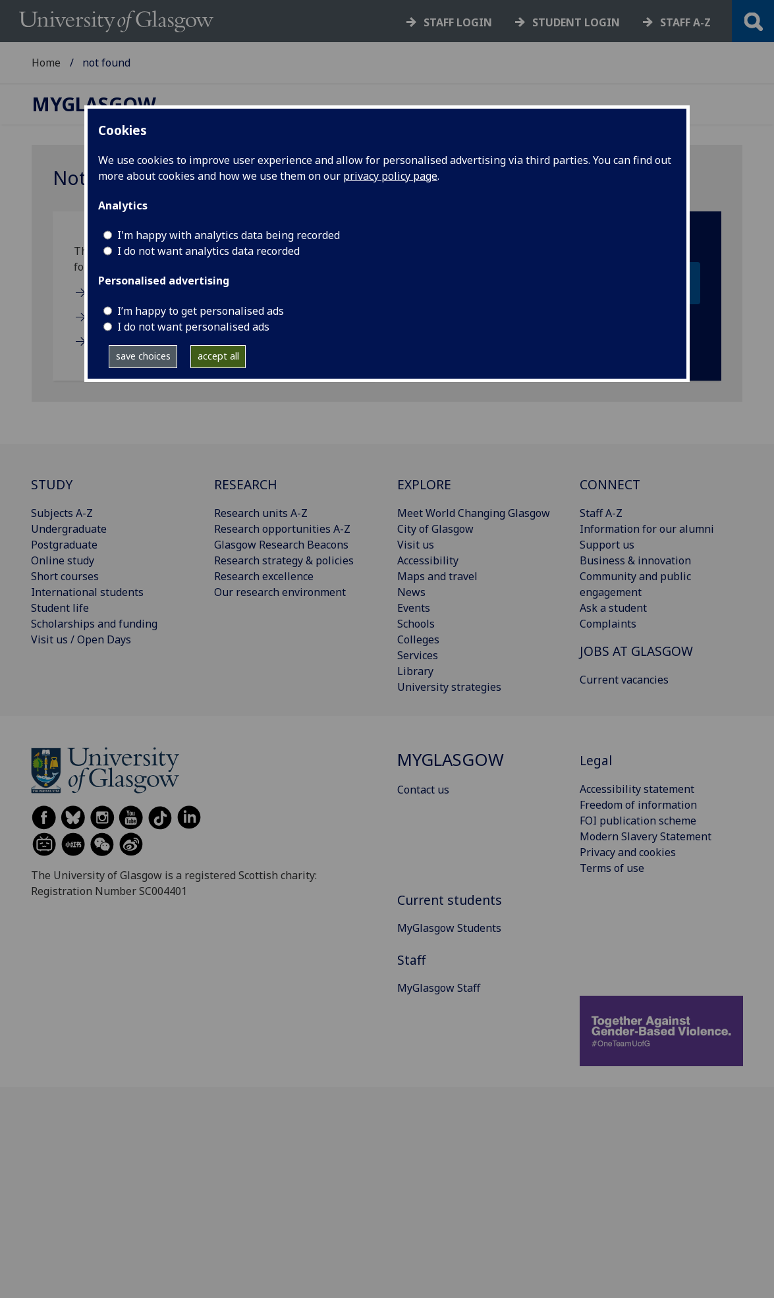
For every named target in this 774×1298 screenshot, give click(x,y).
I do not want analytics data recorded (208, 251)
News (411, 592)
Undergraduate (69, 529)
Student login (576, 22)
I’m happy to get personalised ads (200, 311)
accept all (218, 356)
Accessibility (427, 560)
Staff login (458, 22)
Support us (607, 544)
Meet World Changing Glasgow (473, 513)
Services (417, 655)
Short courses (65, 576)
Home (46, 62)
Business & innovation (635, 560)
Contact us (423, 789)
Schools (416, 623)
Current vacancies (624, 679)
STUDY (51, 484)
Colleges (418, 639)
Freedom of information (638, 805)
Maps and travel (437, 576)
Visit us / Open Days (81, 639)
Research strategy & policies (284, 560)
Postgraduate (64, 544)
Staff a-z (685, 22)
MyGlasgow (94, 104)
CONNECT (610, 484)
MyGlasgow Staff (438, 988)
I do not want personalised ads (193, 326)
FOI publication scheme (638, 820)
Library (415, 671)
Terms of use (612, 868)
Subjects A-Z (62, 513)
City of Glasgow (435, 529)
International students (87, 592)
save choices (143, 356)
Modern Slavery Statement (645, 836)
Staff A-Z (601, 513)
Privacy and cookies (628, 852)
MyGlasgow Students (449, 928)
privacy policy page (390, 176)
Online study (62, 560)
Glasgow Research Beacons (281, 544)
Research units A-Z (261, 513)
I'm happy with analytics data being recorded (228, 235)
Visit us (415, 544)
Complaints (608, 623)
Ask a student (613, 608)
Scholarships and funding (94, 623)
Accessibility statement (637, 789)
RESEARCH (245, 484)
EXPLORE (424, 484)
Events (413, 608)
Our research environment (280, 592)
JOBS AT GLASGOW (636, 651)
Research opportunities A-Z (282, 529)
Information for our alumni (647, 529)
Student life (60, 608)
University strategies (449, 687)
